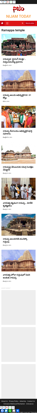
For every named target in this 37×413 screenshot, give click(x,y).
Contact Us (31, 401)
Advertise (23, 401)
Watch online (30, 23)
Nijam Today (18, 16)
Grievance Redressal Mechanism (14, 404)
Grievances (30, 404)
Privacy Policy (13, 401)
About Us (4, 401)
